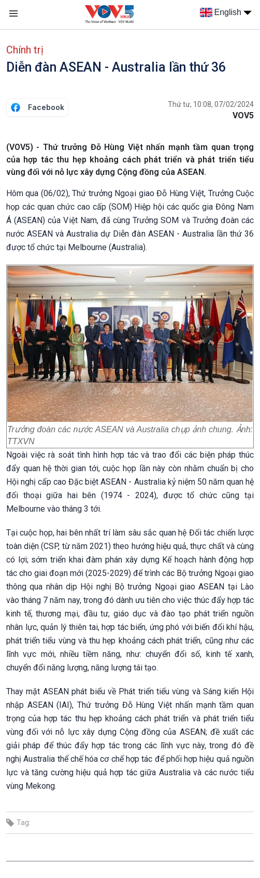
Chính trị (25, 50)
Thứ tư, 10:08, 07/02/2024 (211, 104)
